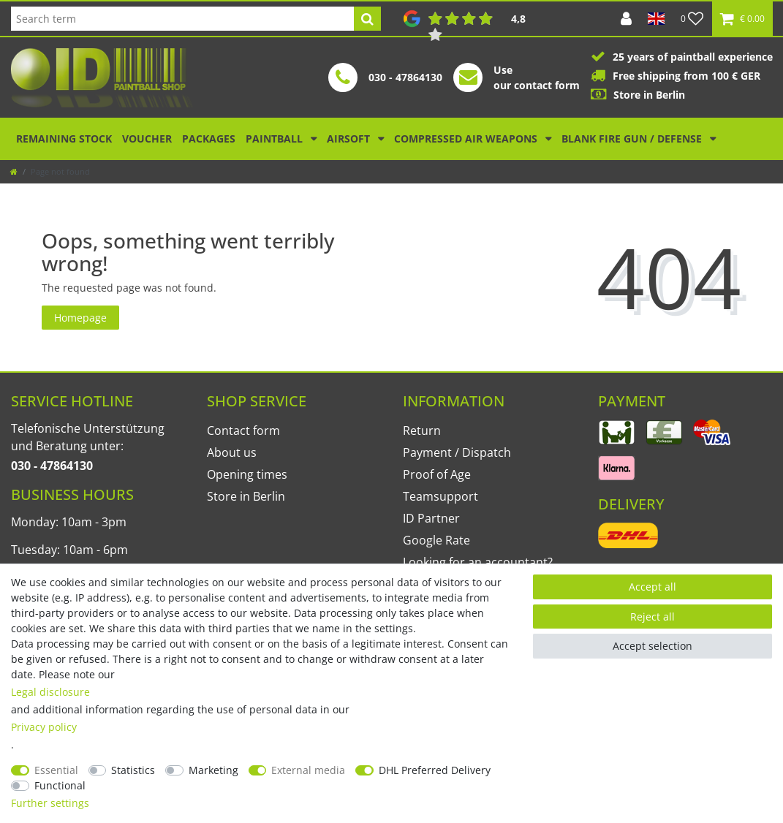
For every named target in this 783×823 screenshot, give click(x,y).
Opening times (247, 474)
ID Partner (431, 518)
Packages (208, 138)
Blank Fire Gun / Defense (633, 138)
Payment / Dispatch (457, 452)
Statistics (133, 770)
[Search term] (182, 19)
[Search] (367, 19)
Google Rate (436, 540)
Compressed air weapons (467, 138)
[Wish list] (692, 18)
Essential (56, 770)
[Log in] (626, 18)
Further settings (50, 803)
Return (422, 430)
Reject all (652, 616)
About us (232, 452)
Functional (60, 785)
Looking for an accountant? (478, 562)
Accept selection (652, 646)
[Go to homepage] (14, 171)
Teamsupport (440, 496)
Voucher (147, 138)
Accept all (652, 586)
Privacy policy (44, 727)
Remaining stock (64, 138)
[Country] (656, 18)
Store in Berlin (246, 496)
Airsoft (350, 138)
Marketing (213, 770)
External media (308, 770)
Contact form (243, 430)
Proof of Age (437, 474)
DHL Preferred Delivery (435, 770)
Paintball (276, 138)
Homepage (80, 318)
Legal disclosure (50, 692)
